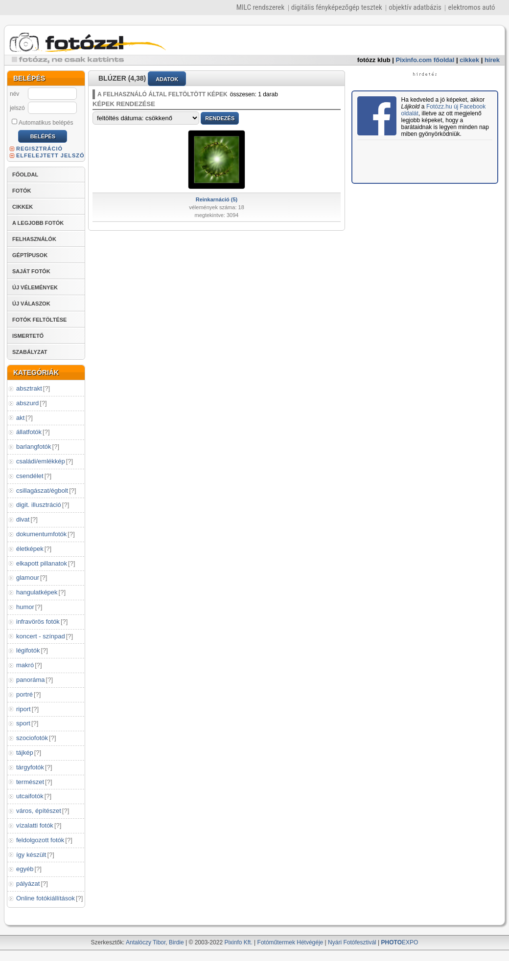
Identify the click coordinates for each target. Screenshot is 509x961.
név (14, 93)
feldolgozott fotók (40, 840)
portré (24, 694)
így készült (31, 854)
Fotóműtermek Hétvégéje (290, 942)
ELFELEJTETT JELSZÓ (50, 155)
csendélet (30, 476)
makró (25, 665)
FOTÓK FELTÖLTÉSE (39, 320)
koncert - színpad (40, 636)
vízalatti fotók (34, 825)
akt (20, 417)
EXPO (399, 942)
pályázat (28, 883)
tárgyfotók (30, 767)
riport (23, 709)
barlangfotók (33, 446)
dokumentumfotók (41, 534)
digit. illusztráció (38, 504)
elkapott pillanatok (41, 563)
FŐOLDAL (25, 174)
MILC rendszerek (260, 7)
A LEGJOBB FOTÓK (38, 223)
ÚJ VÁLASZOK (31, 303)
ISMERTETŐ (28, 336)
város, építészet (38, 810)
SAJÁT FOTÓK (31, 271)
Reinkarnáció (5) (217, 199)
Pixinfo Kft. (238, 942)
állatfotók (29, 432)
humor (25, 607)
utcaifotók (30, 796)
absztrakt (29, 388)
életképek (30, 548)
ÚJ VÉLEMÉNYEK (35, 287)
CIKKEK (22, 207)
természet (30, 782)
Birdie (176, 942)
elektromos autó (471, 7)
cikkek (469, 60)
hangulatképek (37, 592)
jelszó (17, 108)
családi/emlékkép (40, 461)
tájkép (24, 752)
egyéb (24, 869)
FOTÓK (21, 191)
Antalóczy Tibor (145, 942)
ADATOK (167, 79)
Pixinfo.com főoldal (425, 60)
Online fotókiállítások (45, 898)
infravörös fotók (38, 621)
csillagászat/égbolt (42, 490)
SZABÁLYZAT (29, 352)
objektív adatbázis (415, 7)
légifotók (28, 650)
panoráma (30, 679)
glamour (27, 577)
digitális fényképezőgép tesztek (336, 7)
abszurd (27, 403)
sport (23, 723)
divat (22, 519)
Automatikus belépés (42, 122)
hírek (492, 60)
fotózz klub (374, 60)
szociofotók (32, 738)
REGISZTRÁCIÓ (39, 149)
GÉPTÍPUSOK (29, 255)
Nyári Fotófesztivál (352, 942)
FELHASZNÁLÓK (34, 239)
